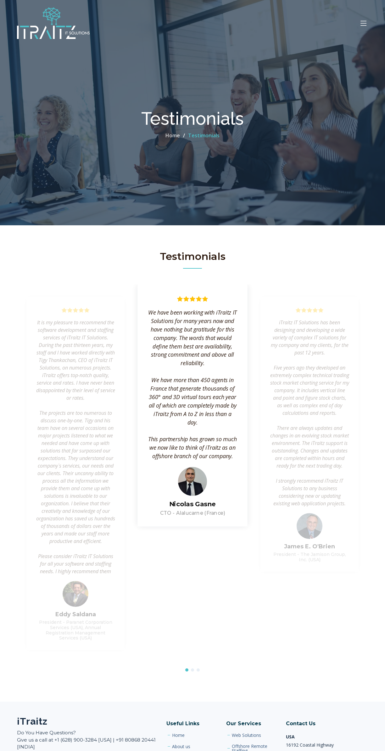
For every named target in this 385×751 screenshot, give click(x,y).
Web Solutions (246, 735)
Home (172, 135)
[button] (186, 670)
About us (181, 746)
